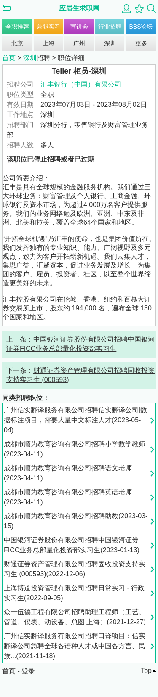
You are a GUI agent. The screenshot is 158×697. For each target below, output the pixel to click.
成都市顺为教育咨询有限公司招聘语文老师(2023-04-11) (68, 473)
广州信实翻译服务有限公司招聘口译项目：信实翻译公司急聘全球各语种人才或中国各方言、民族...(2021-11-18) (74, 646)
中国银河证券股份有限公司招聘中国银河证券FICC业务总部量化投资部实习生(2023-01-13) (71, 545)
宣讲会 (79, 26)
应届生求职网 (79, 8)
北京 (17, 43)
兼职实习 (48, 26)
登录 (28, 671)
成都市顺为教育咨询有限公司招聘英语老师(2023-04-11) (68, 497)
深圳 (110, 43)
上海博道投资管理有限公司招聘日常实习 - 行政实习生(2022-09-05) (74, 593)
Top (146, 670)
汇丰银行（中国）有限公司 (80, 84)
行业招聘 (110, 26)
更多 (141, 43)
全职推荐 (17, 26)
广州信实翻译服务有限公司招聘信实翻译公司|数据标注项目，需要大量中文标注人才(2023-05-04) (75, 420)
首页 (9, 57)
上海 (48, 43)
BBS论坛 (141, 26)
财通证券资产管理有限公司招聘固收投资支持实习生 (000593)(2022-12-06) (74, 569)
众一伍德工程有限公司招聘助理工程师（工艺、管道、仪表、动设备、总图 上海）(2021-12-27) (75, 616)
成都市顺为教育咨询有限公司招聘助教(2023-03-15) (75, 521)
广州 (79, 43)
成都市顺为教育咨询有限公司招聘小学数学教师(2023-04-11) (74, 449)
